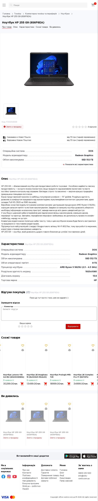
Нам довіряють (29, 481)
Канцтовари (65, 478)
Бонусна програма (30, 483)
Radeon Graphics (84, 155)
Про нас (26, 470)
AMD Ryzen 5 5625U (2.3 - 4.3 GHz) (78, 267)
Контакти (26, 473)
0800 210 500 (84, 473)
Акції (62, 475)
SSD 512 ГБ (87, 160)
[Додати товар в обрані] (22, 345)
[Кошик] (93, 5)
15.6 (95, 276)
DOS (91, 151)
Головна (63, 470)
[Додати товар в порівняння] (22, 350)
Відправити (73, 326)
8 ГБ (94, 263)
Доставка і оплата (49, 470)
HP (95, 280)
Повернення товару (50, 475)
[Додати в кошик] (22, 384)
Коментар (8, 306)
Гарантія (45, 473)
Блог (62, 473)
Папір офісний (66, 481)
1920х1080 (91, 272)
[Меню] (4, 5)
